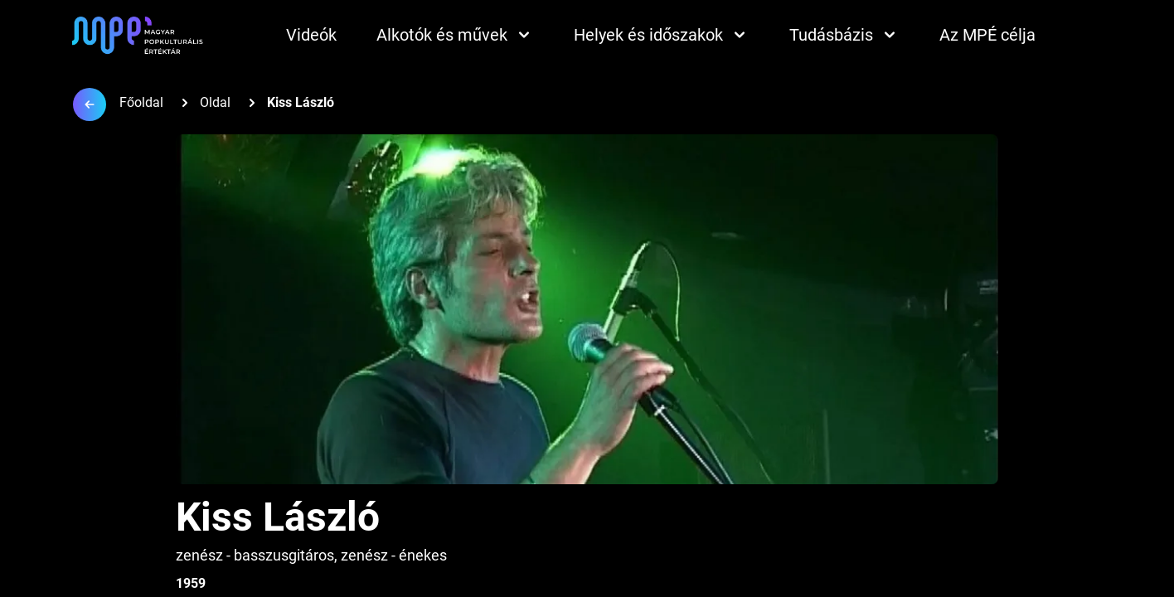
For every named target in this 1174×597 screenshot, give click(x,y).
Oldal (215, 102)
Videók (311, 35)
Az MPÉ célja (987, 35)
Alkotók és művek (455, 35)
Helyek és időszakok (662, 35)
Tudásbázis (844, 35)
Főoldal (141, 102)
